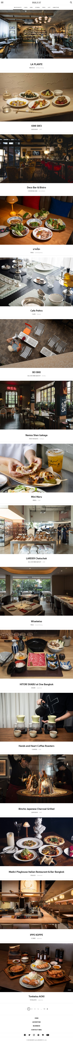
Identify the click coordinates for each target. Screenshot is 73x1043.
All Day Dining (40, 68)
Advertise (36, 1022)
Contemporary (39, 252)
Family (44, 376)
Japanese (39, 688)
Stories (37, 7)
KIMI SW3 (36, 126)
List (49, 7)
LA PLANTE (36, 64)
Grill (40, 812)
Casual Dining (38, 625)
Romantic (40, 875)
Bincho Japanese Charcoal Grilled (36, 809)
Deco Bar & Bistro (36, 187)
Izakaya (42, 438)
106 (44, 1009)
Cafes (25, 7)
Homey (39, 314)
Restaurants (18, 7)
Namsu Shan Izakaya (36, 435)
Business (36, 1026)
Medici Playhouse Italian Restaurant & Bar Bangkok (36, 872)
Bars (31, 7)
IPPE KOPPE (36, 935)
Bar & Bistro (42, 191)
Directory (56, 7)
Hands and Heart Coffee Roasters (36, 746)
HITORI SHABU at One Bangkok (36, 684)
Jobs (36, 1018)
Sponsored (69, 927)
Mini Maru (36, 497)
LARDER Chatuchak (36, 558)
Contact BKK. (36, 1030)
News (43, 7)
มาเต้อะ (36, 249)
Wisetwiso (36, 621)
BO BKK (36, 372)
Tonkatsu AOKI (36, 996)
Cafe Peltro (36, 311)
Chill (40, 129)
